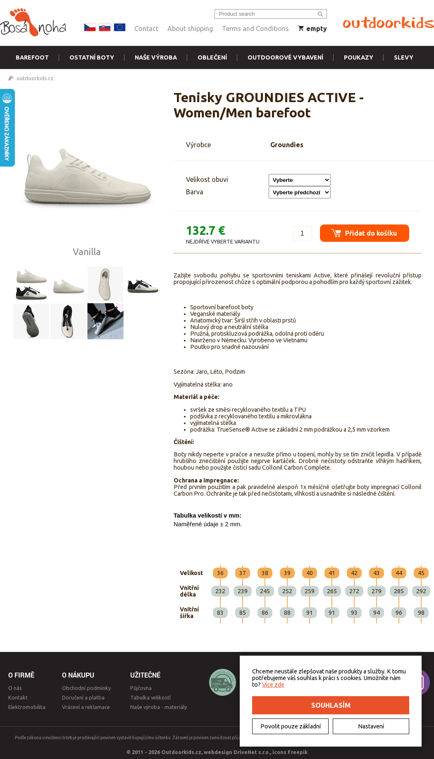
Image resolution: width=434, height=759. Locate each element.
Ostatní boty (91, 57)
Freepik (298, 752)
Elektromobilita (26, 707)
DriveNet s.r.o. (252, 752)
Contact (146, 28)
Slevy (403, 57)
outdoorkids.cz (35, 78)
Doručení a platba (83, 697)
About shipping (190, 28)
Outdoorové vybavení (285, 57)
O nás (15, 688)
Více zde (273, 684)
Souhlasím (331, 705)
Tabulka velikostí (150, 697)
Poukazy (358, 57)
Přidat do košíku (364, 232)
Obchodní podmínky (86, 688)
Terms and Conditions (255, 28)
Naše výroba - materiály (158, 707)
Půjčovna (141, 688)
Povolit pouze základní (290, 726)
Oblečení (212, 57)
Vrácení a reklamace (86, 707)
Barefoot (32, 57)
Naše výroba (156, 57)
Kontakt (18, 697)
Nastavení (371, 726)
